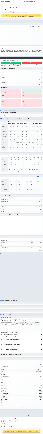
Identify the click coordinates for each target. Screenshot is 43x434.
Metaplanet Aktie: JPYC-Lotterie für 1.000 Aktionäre (12, 342)
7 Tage (15, 332)
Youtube (10, 421)
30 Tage (17, 332)
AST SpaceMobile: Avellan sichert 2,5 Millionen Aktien (12, 339)
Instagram (10, 426)
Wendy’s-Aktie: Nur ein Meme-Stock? (9, 347)
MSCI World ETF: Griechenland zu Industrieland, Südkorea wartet (13, 346)
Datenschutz (3, 424)
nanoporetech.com (31, 320)
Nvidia (4, 387)
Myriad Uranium (5, 379)
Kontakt (16, 420)
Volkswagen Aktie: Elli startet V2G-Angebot (10, 336)
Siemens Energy (6, 393)
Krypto (19, 3)
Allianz (4, 396)
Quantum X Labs (6, 376)
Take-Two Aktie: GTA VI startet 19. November (11, 337)
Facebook (10, 424)
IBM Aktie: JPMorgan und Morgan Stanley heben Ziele (12, 341)
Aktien (5, 3)
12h (10, 332)
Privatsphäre (3, 426)
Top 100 (8, 3)
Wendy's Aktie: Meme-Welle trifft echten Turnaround (12, 344)
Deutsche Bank (5, 390)
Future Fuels (5, 402)
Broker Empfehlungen (33, 3)
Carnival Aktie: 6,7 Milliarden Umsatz (9, 351)
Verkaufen (32, 62)
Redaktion (10, 420)
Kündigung (17, 421)
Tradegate (14, 11)
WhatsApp (10, 428)
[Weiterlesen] (41, 334)
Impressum (3, 420)
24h (12, 332)
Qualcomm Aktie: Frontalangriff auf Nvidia (10, 334)
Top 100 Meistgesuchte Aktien (22, 407)
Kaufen (11, 62)
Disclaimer (3, 423)
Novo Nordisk (5, 399)
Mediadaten (3, 421)
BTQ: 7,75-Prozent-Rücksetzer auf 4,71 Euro (10, 349)
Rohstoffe (26, 3)
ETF (22, 3)
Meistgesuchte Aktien (14, 3)
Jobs (2, 428)
